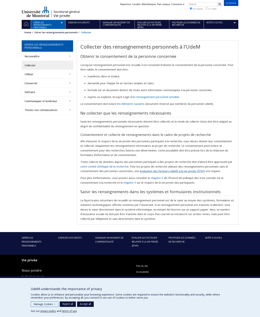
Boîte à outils (213, 237)
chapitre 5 (130, 182)
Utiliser (29, 74)
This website (196, 8)
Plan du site (142, 265)
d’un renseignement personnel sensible (154, 97)
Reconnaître (32, 56)
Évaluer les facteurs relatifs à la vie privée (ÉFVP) (145, 241)
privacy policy (48, 311)
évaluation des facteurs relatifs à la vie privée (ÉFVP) (172, 171)
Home (27, 32)
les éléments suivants (130, 104)
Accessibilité (142, 271)
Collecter (30, 65)
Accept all (85, 304)
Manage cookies (44, 304)
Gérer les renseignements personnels (56, 32)
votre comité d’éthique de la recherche (104, 166)
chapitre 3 (157, 178)
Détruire (30, 92)
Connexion (177, 4)
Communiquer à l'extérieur (41, 101)
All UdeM (210, 8)
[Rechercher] (220, 4)
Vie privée (61, 16)
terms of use (69, 311)
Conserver (31, 83)
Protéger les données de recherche (182, 239)
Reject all (67, 304)
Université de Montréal (35, 11)
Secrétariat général (67, 11)
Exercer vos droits (70, 237)
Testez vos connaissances (41, 110)
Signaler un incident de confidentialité (109, 239)
